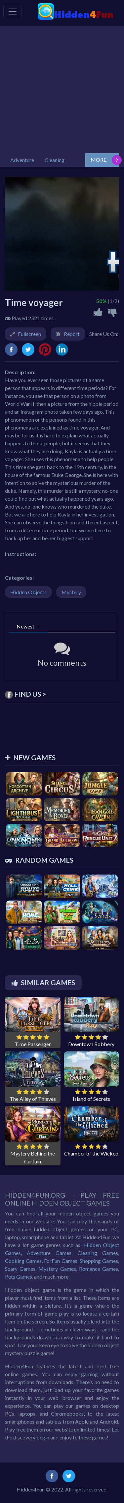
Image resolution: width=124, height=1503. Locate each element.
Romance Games (98, 1269)
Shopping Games (99, 1261)
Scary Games (20, 1269)
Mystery (71, 592)
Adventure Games (49, 1253)
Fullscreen (29, 334)
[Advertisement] (62, 88)
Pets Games (18, 1276)
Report (72, 334)
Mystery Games (57, 1269)
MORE (98, 159)
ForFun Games (60, 1261)
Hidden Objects (28, 592)
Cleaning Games (97, 1253)
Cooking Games (23, 1261)
